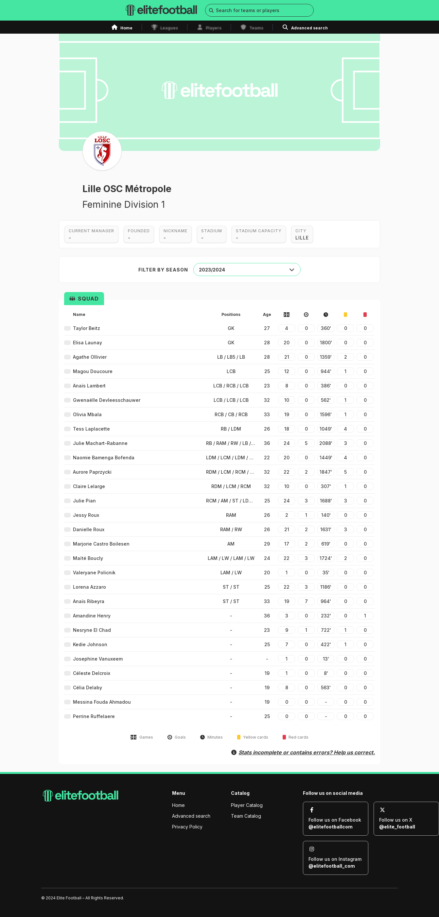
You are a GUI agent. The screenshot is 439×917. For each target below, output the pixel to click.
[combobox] (247, 269)
